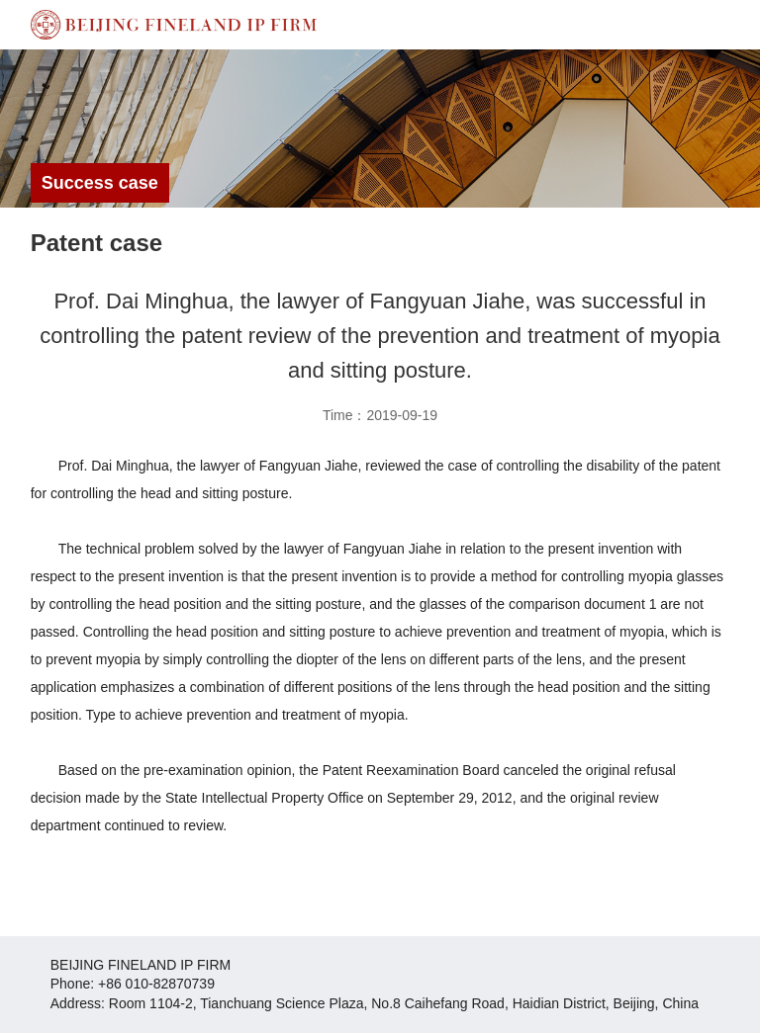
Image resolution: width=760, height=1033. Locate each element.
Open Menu (735, 24)
